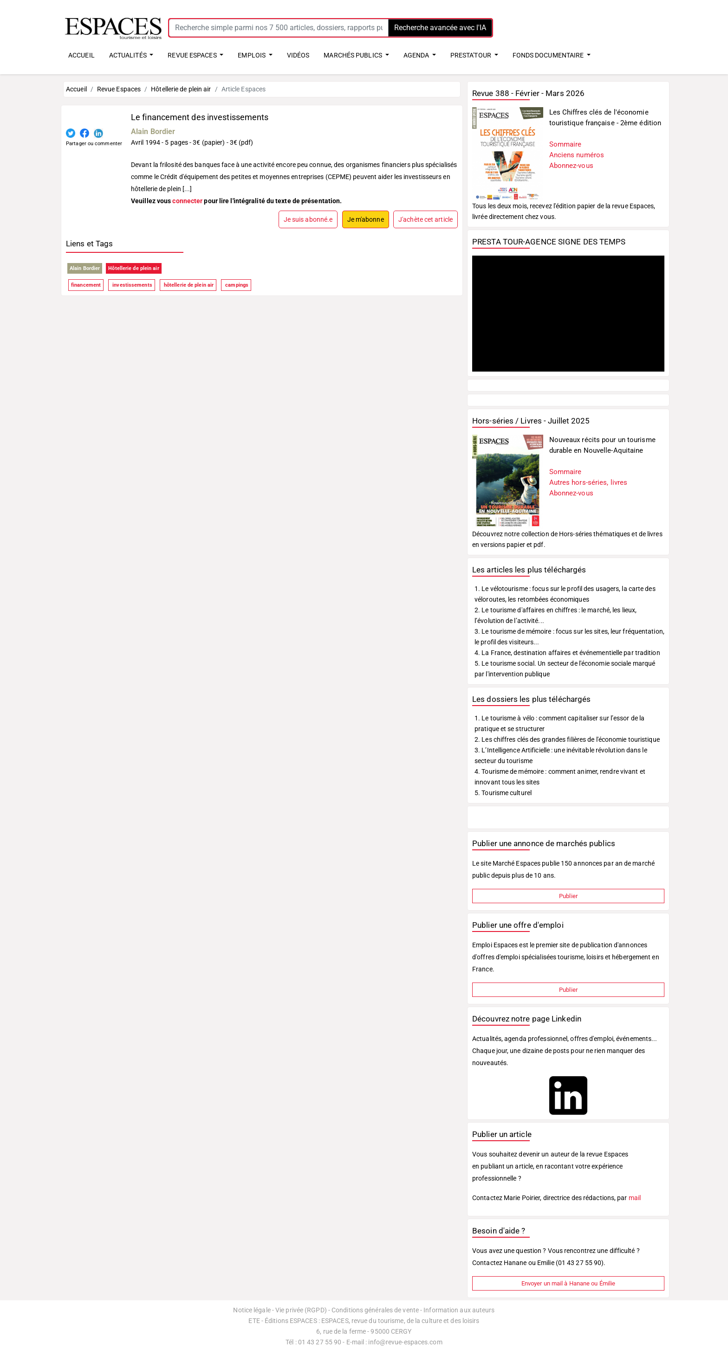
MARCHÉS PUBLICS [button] (354, 55)
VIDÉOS (298, 55)
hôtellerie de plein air (188, 285)
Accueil (76, 89)
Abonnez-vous (571, 165)
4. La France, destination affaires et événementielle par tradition (567, 652)
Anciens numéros (576, 155)
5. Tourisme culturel (503, 793)
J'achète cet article (425, 219)
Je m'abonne (365, 219)
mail (635, 1197)
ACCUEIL (81, 55)
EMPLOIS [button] (252, 55)
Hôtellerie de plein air (181, 89)
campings (236, 285)
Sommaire (565, 144)
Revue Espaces (119, 89)
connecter (187, 201)
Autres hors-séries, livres (588, 482)
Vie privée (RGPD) (301, 1310)
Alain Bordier (153, 131)
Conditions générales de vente (375, 1310)
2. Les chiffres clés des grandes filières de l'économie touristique (567, 739)
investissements (131, 285)
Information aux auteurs (458, 1310)
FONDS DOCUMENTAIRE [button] (549, 55)
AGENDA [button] (417, 55)
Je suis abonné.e (308, 219)
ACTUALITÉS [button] (128, 55)
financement (86, 285)
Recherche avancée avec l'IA (440, 27)
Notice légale (251, 1310)
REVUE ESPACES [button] (193, 55)
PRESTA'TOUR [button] (471, 55)
